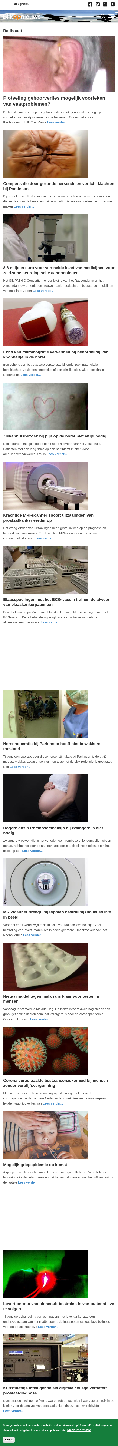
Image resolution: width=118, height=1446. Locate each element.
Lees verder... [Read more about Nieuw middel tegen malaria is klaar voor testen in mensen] (40, 1019)
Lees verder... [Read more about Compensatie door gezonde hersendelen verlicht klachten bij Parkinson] (24, 206)
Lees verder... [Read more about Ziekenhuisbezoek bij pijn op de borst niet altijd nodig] (56, 454)
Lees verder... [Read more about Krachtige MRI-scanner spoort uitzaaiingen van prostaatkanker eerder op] (45, 538)
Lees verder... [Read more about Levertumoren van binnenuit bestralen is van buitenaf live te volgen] (48, 1326)
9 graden (21, 4)
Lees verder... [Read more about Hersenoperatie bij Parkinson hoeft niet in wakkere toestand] (20, 766)
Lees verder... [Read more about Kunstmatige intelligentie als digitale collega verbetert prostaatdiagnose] (13, 1411)
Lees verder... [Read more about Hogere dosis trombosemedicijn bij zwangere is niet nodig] (32, 851)
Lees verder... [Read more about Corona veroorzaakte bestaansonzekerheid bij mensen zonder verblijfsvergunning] (53, 1103)
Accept (9, 1440)
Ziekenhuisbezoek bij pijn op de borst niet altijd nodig (54, 436)
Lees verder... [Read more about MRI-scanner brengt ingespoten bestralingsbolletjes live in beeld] (33, 935)
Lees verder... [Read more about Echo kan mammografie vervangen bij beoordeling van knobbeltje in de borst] (30, 375)
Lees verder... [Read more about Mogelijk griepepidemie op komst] (28, 1182)
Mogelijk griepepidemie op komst (35, 1164)
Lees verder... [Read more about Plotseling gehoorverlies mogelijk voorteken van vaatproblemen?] (57, 122)
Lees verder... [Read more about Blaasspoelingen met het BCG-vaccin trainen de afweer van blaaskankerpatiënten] (51, 622)
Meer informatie (79, 1430)
